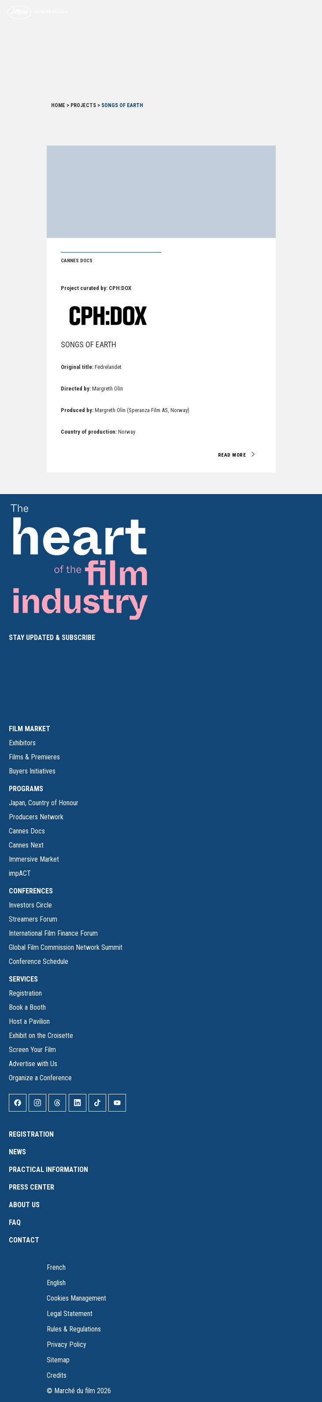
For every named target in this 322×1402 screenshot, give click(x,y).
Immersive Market (34, 859)
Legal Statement (70, 1313)
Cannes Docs (27, 831)
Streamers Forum (33, 919)
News (17, 1152)
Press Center (31, 1187)
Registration (25, 993)
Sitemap (58, 1360)
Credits (57, 1375)
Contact (24, 1240)
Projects (83, 105)
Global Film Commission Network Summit (65, 947)
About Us (24, 1205)
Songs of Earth (88, 344)
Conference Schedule (38, 961)
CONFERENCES (31, 891)
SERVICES (23, 979)
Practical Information (48, 1169)
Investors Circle (30, 905)
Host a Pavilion (29, 1021)
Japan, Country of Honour (43, 803)
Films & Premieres (34, 757)
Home (58, 105)
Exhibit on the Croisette (41, 1035)
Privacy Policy (66, 1344)
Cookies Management (76, 1298)
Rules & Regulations (74, 1329)
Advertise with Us (33, 1064)
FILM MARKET (29, 729)
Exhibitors (22, 743)
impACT (20, 873)
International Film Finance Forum (53, 933)
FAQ (15, 1222)
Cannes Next (26, 845)
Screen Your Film (32, 1049)
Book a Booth (27, 1007)
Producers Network (36, 817)
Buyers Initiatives (32, 771)
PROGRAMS (26, 789)
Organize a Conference (40, 1078)
